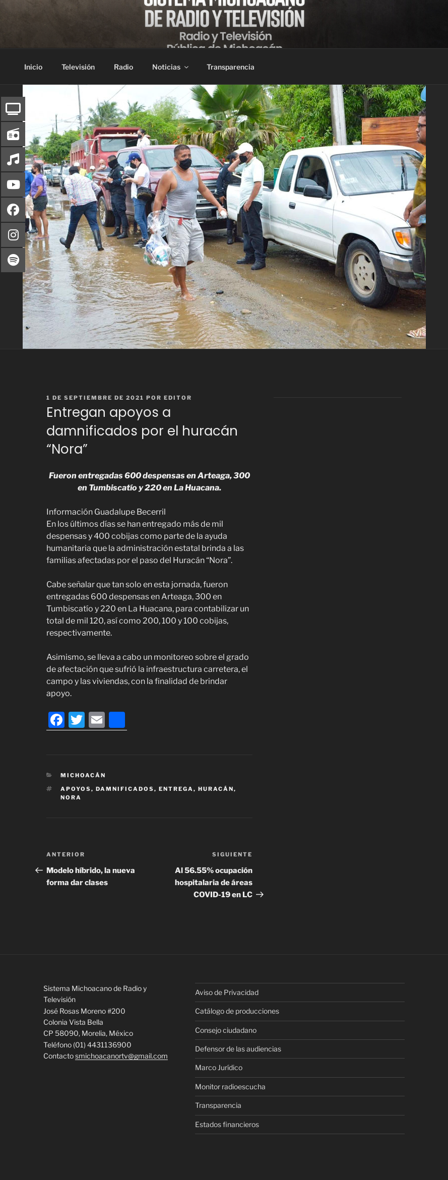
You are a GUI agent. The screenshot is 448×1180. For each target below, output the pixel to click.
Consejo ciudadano (226, 1030)
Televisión (78, 67)
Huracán (216, 788)
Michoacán (83, 775)
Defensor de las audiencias (238, 1048)
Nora (71, 797)
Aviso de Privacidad (227, 992)
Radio (123, 67)
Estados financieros (227, 1124)
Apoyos (75, 788)
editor (178, 397)
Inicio (33, 67)
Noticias (171, 67)
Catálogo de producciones (237, 1011)
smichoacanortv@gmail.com (121, 1055)
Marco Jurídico (218, 1067)
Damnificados (125, 788)
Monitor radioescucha (230, 1086)
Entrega (176, 788)
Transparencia (230, 67)
